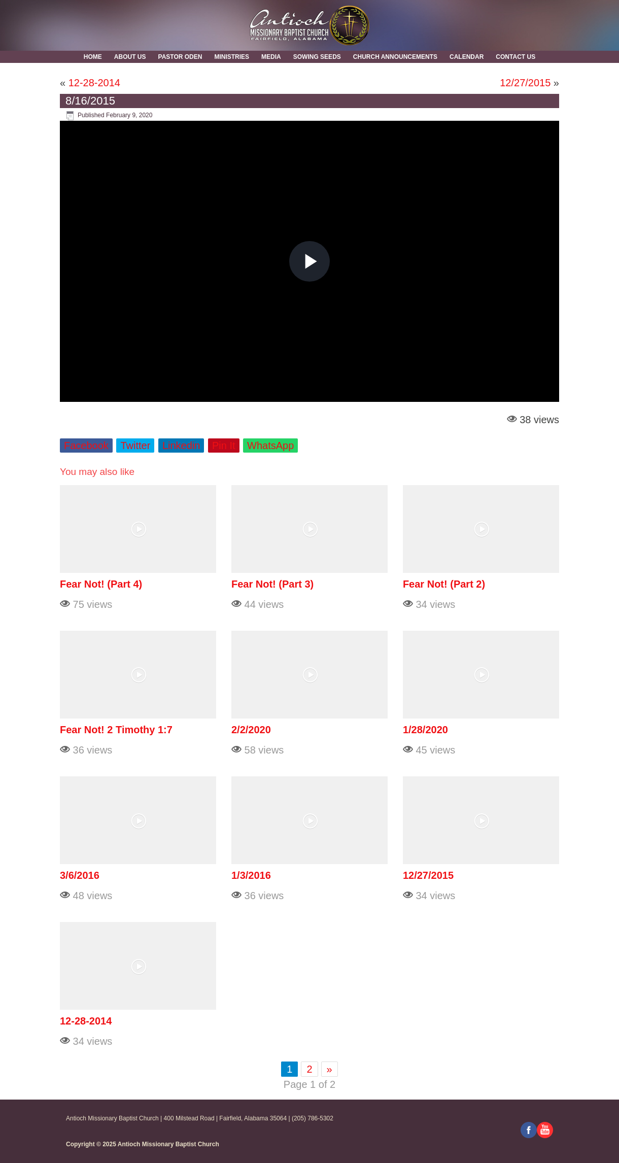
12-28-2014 (94, 82)
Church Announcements (395, 56)
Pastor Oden (180, 56)
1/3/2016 (251, 875)
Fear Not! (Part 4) (101, 584)
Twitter (135, 445)
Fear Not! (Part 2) (444, 584)
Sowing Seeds (317, 56)
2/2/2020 (251, 729)
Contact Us (515, 56)
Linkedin (181, 445)
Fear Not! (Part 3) (272, 584)
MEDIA (271, 56)
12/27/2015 (525, 82)
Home (93, 56)
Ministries (231, 56)
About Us (130, 56)
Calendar (467, 56)
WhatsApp (270, 445)
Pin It (223, 445)
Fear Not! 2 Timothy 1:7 (116, 729)
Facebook (86, 445)
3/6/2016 (79, 875)
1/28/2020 (425, 729)
